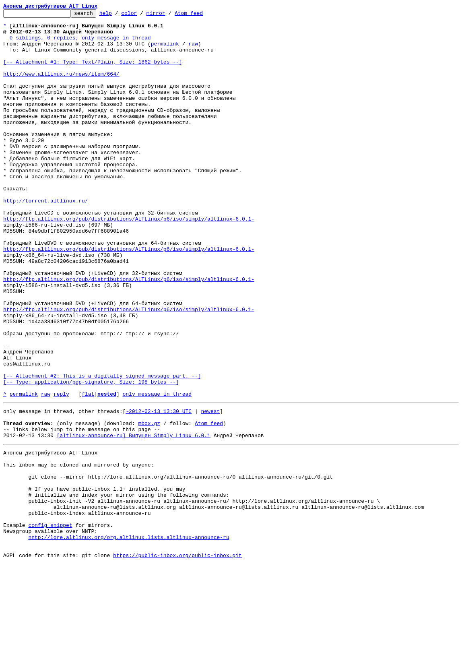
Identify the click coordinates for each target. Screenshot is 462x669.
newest (210, 489)
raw (193, 50)
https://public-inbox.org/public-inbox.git (177, 660)
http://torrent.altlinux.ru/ (45, 239)
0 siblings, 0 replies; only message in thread (80, 43)
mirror (168, 15)
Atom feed (201, 15)
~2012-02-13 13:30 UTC (159, 489)
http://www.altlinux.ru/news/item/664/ (61, 87)
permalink (165, 50)
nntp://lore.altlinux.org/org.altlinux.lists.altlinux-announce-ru (128, 638)
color (141, 15)
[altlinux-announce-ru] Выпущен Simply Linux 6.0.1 (133, 518)
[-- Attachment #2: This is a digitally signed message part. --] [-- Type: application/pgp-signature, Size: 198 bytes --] (102, 453)
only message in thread (157, 471)
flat (88, 471)
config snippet (50, 624)
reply (61, 471)
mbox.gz (149, 504)
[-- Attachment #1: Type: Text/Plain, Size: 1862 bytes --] (92, 72)
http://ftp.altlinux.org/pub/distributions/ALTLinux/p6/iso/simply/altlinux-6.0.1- (128, 260)
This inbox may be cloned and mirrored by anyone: (78, 551)
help (118, 15)
